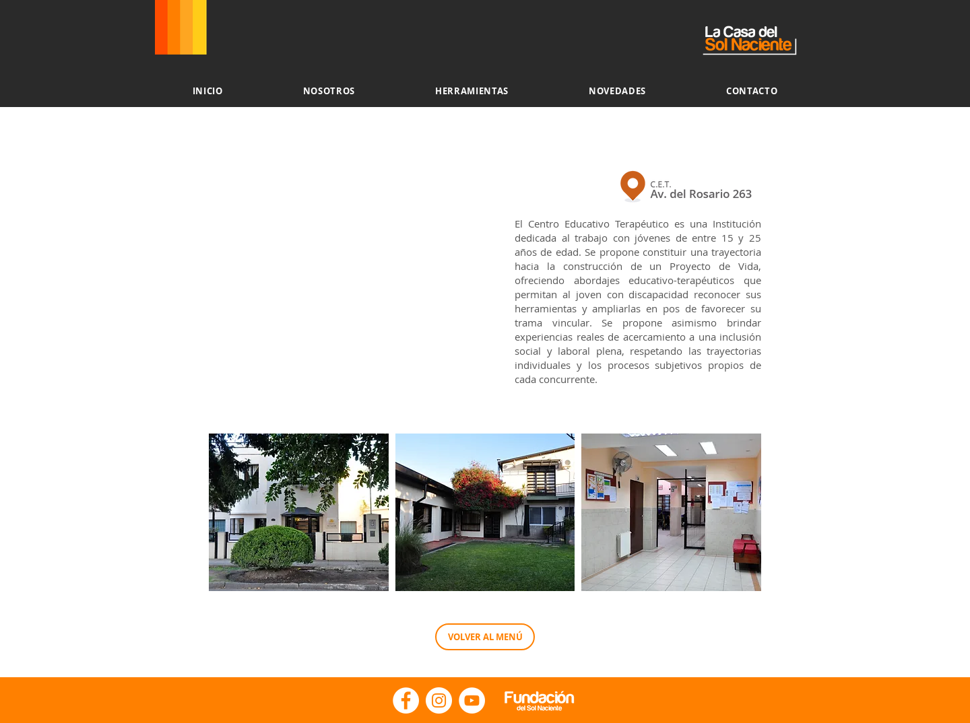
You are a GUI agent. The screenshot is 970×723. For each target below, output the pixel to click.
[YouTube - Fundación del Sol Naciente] (472, 700)
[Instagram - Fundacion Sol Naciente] (439, 700)
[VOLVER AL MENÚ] (485, 636)
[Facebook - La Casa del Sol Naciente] (406, 700)
